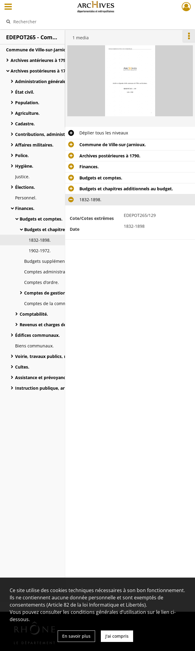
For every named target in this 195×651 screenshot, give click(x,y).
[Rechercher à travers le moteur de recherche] (90, 21)
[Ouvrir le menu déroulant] (8, 7)
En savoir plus (76, 636)
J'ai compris (117, 636)
